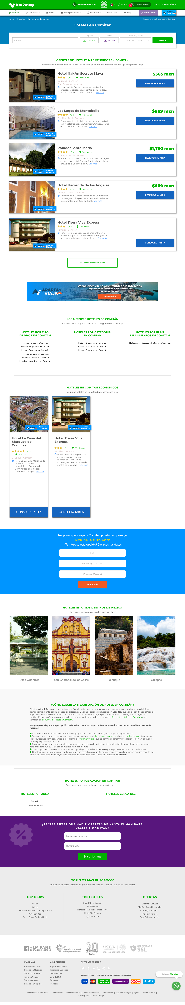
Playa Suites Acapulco (150, 917)
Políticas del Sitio (73, 993)
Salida (109, 35)
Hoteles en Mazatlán (33, 970)
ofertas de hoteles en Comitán (126, 717)
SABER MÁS (92, 584)
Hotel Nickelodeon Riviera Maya (92, 910)
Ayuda (136, 993)
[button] (74, 13)
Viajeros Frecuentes (58, 966)
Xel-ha (35, 907)
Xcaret (35, 904)
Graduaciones (56, 973)
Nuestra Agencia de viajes (37, 993)
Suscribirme (92, 856)
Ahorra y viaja (98, 995)
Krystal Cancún (92, 916)
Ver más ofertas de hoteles (92, 263)
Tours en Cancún (31, 977)
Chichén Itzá (35, 914)
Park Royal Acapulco (149, 910)
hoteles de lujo (132, 736)
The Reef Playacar (150, 914)
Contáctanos (57, 993)
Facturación (108, 993)
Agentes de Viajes (123, 993)
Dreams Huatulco (150, 904)
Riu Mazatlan (92, 906)
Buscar (162, 40)
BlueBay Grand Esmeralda (150, 907)
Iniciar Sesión (143, 4)
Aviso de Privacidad (91, 993)
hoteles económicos (105, 736)
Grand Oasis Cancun (92, 903)
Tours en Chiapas (31, 980)
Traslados (54, 984)
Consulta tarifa (155, 242)
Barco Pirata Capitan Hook (35, 917)
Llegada (89, 35)
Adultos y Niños (136, 35)
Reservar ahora (155, 83)
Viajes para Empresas (59, 970)
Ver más (100, 92)
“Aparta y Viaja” (87, 738)
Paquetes (54, 980)
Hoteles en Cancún (32, 966)
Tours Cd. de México (33, 973)
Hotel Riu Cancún (92, 913)
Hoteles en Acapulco (33, 984)
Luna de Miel (55, 977)
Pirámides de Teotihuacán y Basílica (35, 910)
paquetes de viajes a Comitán (57, 719)
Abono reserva (149, 993)
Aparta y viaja (83, 995)
